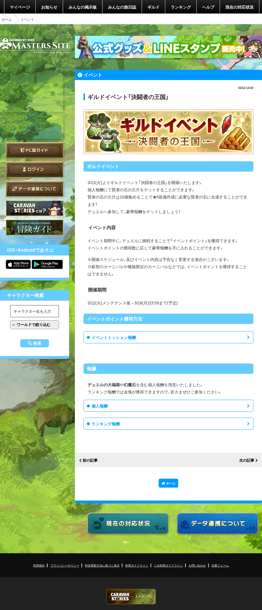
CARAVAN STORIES (131, 596)
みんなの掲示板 (83, 7)
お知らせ (49, 7)
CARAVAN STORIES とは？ (34, 208)
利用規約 (39, 565)
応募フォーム (220, 565)
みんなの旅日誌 (122, 7)
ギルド (153, 7)
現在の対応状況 (239, 7)
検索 (37, 343)
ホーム (6, 19)
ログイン (34, 169)
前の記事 (90, 460)
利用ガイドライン (136, 565)
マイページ (20, 7)
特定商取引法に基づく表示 (102, 565)
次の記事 (246, 460)
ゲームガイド (34, 227)
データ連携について (34, 189)
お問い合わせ (197, 565)
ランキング (181, 7)
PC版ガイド (34, 150)
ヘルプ (208, 7)
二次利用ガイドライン (168, 565)
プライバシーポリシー (64, 565)
